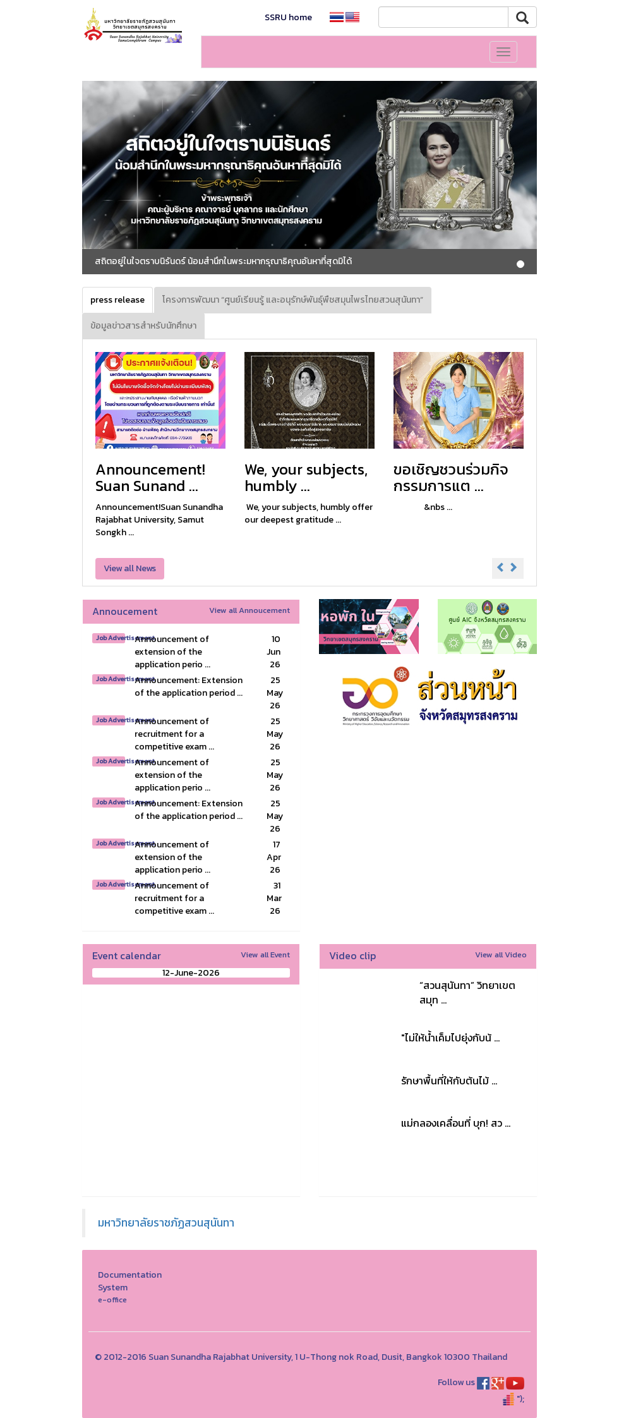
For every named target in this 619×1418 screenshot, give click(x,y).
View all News (130, 568)
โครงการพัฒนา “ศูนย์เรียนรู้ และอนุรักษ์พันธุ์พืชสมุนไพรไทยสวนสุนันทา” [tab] (292, 299)
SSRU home (288, 17)
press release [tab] (117, 299)
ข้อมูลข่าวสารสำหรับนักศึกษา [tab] (143, 325)
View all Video (501, 954)
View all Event (265, 954)
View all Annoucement (249, 610)
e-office (112, 1300)
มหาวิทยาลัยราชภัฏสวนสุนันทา (166, 1223)
